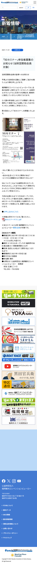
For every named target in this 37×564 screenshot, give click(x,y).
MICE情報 (6, 515)
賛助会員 (16, 228)
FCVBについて (8, 505)
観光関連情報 (8, 519)
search (21, 7)
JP (28, 7)
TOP (3, 36)
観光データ (7, 510)
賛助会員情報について (10, 524)
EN (33, 7)
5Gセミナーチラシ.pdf (11, 220)
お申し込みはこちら (11, 212)
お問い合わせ (7, 528)
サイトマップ (7, 538)
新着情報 (11, 37)
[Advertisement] (18, 450)
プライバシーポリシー (10, 533)
